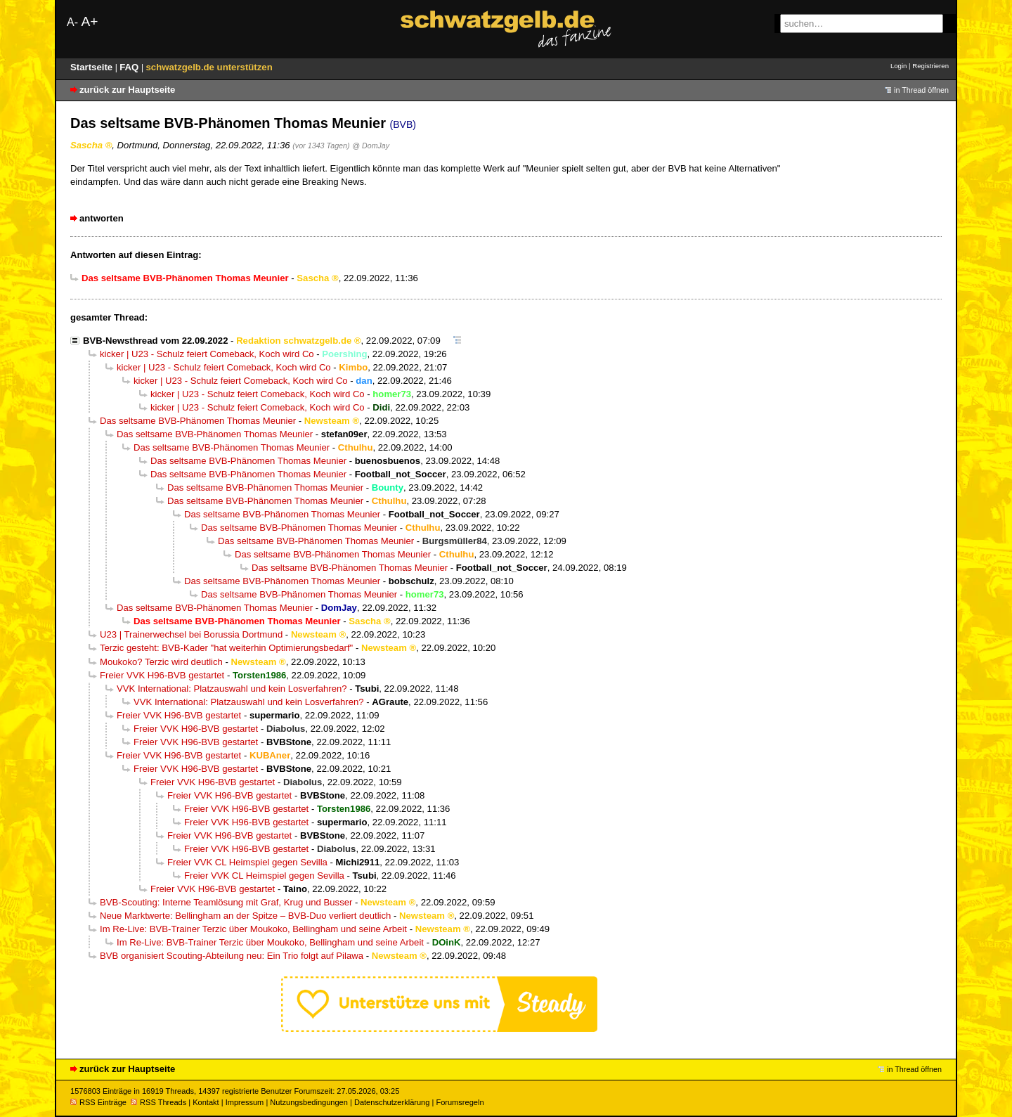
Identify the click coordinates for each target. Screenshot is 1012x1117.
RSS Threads (158, 1102)
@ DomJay (370, 145)
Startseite (92, 67)
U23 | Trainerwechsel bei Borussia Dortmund (191, 634)
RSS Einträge (98, 1102)
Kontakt (206, 1102)
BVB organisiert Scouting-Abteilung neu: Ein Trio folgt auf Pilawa (231, 955)
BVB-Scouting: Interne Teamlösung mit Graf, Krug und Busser (226, 902)
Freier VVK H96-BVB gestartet (162, 675)
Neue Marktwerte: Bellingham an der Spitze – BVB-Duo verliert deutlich (245, 915)
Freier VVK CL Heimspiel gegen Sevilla (247, 862)
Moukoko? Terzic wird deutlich (161, 662)
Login (898, 66)
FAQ (130, 67)
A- (72, 22)
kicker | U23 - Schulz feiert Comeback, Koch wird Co (207, 354)
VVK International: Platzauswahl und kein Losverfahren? (232, 688)
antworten (101, 218)
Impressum (245, 1102)
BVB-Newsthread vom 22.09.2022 (155, 340)
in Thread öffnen (921, 90)
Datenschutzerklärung (391, 1102)
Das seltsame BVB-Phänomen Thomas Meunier (198, 420)
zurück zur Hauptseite (127, 89)
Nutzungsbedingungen (309, 1102)
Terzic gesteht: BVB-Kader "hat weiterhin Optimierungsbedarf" (226, 648)
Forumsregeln (460, 1102)
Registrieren (930, 66)
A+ (89, 21)
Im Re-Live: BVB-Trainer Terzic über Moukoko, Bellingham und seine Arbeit (253, 929)
